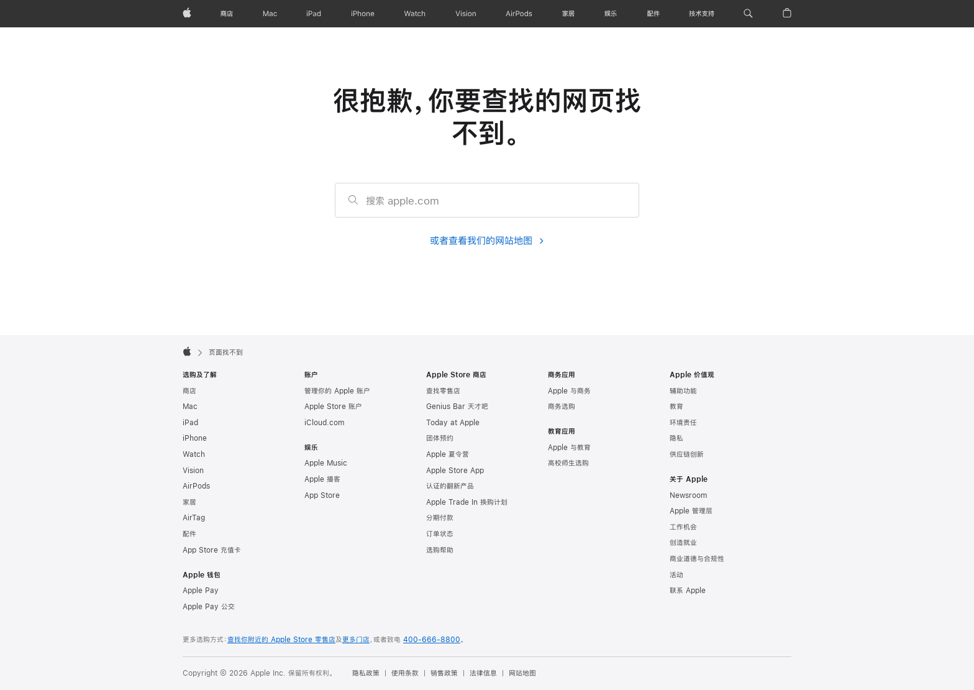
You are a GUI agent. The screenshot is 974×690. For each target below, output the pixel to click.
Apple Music (325, 463)
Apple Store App (455, 470)
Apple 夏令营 (447, 454)
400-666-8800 (431, 639)
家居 (189, 502)
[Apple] (187, 13)
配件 (189, 534)
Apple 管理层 (691, 511)
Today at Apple (453, 422)
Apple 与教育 (569, 447)
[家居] (568, 13)
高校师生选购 (568, 463)
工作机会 (683, 527)
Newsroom (688, 495)
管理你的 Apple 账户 (337, 391)
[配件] (653, 13)
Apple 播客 (322, 479)
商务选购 (561, 406)
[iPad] (313, 13)
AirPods (196, 486)
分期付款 (439, 518)
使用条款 (405, 673)
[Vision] (465, 13)
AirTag (194, 518)
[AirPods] (519, 13)
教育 (676, 406)
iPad (190, 422)
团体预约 (439, 438)
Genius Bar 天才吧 (457, 406)
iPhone (195, 438)
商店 (189, 391)
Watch (194, 454)
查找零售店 (443, 391)
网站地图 (522, 673)
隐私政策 (366, 673)
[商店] (227, 13)
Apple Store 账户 (333, 406)
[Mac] (270, 13)
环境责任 (683, 422)
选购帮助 (439, 550)
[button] (748, 13)
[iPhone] (363, 13)
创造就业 (683, 542)
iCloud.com (324, 422)
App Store (322, 495)
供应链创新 (687, 454)
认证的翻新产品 (450, 486)
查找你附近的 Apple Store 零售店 (281, 639)
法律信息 (483, 673)
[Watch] (414, 13)
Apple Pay (201, 590)
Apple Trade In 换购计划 (466, 502)
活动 (676, 575)
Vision (193, 470)
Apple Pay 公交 (209, 606)
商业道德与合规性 (697, 559)
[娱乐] (610, 13)
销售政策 (444, 673)
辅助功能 (683, 391)
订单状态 (439, 534)
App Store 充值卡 (212, 550)
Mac (190, 406)
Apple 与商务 (569, 391)
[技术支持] (701, 13)
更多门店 (356, 639)
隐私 (676, 438)
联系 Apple (688, 590)
